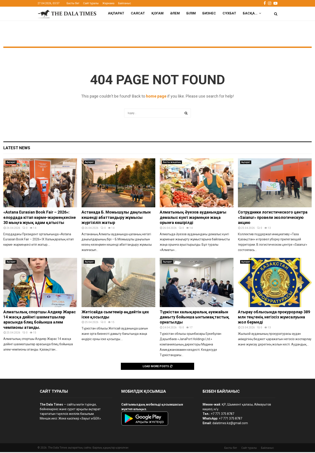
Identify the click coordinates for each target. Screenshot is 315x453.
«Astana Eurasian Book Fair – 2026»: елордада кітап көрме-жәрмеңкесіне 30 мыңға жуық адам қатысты (39, 218)
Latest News (16, 148)
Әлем (175, 13)
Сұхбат (229, 13)
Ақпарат (116, 13)
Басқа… (250, 13)
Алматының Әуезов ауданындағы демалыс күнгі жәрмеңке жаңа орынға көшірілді (193, 218)
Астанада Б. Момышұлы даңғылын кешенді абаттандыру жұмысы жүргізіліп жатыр (116, 218)
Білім (191, 13)
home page (156, 97)
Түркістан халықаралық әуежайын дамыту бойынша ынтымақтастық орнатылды (194, 318)
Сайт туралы (91, 3)
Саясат (138, 13)
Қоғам (157, 13)
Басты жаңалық (172, 163)
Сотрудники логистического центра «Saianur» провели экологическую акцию (272, 218)
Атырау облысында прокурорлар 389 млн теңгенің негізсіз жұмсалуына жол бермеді (274, 318)
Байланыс (124, 3)
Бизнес (209, 13)
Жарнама (108, 3)
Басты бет (73, 3)
